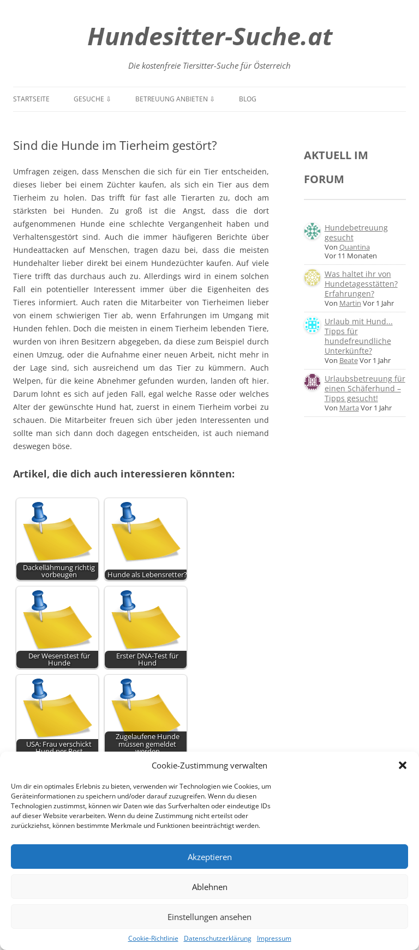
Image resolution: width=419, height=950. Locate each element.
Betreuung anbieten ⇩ (175, 99)
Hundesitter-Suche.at (209, 35)
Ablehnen (210, 886)
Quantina (354, 247)
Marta (349, 408)
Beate (348, 360)
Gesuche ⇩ (92, 99)
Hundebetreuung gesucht (356, 232)
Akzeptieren (210, 856)
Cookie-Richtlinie (153, 938)
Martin (350, 303)
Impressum (274, 938)
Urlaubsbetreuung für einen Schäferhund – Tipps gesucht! (365, 388)
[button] (402, 765)
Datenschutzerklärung (218, 938)
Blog (247, 99)
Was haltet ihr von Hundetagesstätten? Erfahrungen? (361, 284)
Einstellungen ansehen (209, 916)
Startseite (31, 99)
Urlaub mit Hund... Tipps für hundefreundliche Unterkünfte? (359, 336)
